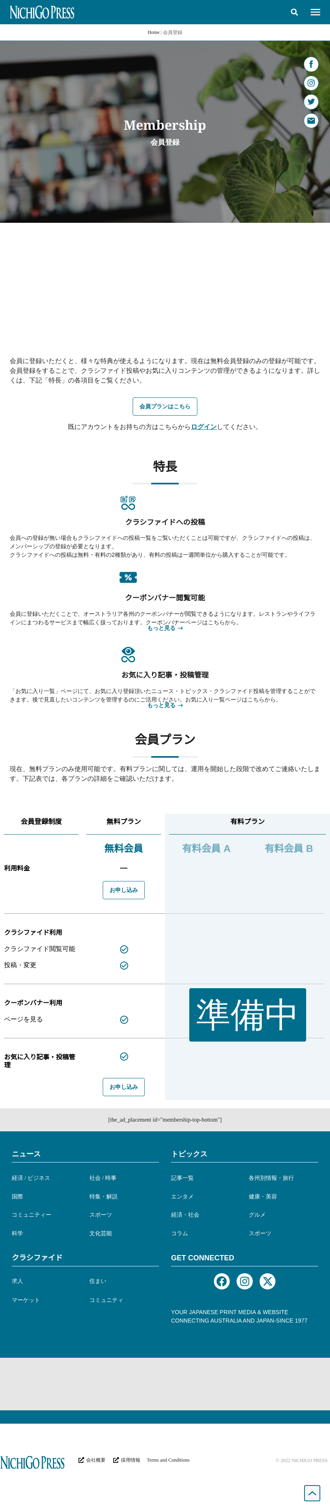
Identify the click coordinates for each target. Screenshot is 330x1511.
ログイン (204, 426)
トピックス (189, 1154)
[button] (294, 12)
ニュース (26, 1154)
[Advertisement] (165, 283)
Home (153, 32)
